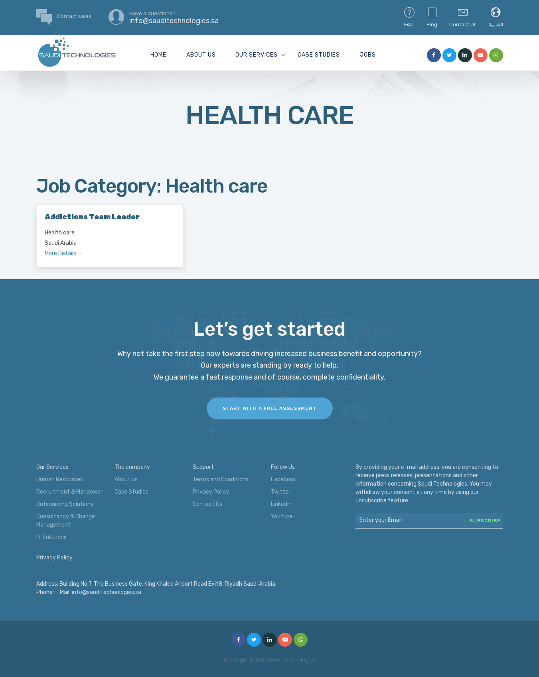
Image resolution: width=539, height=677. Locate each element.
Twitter (280, 491)
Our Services (256, 54)
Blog (431, 17)
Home (158, 54)
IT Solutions (51, 537)
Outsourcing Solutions (64, 504)
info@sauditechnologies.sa (106, 592)
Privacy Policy (211, 491)
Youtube (282, 516)
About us (201, 54)
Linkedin (281, 504)
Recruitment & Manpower (69, 491)
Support (203, 467)
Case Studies (319, 54)
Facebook (283, 479)
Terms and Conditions (221, 479)
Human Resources (59, 479)
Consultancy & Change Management (65, 520)
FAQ (409, 17)
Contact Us (463, 17)
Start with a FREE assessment (270, 408)
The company (132, 467)
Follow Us (283, 467)
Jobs (368, 54)
